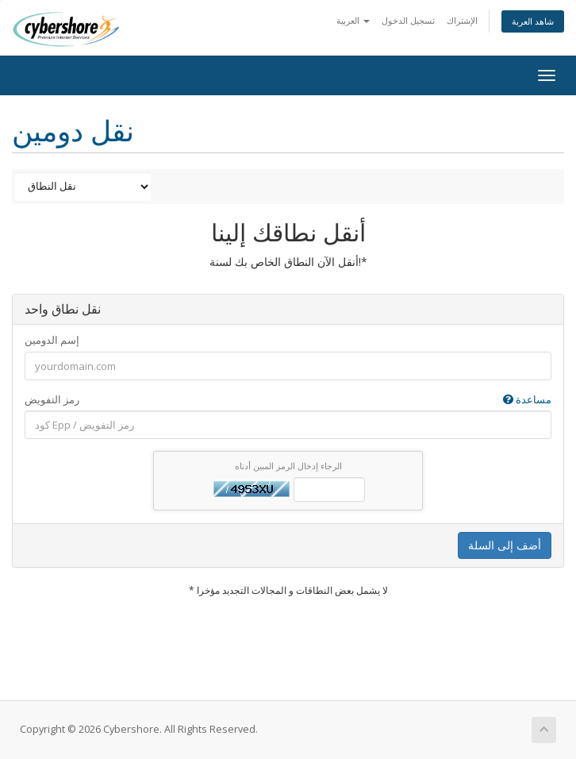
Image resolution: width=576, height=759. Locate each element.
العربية (353, 20)
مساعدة (527, 399)
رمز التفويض (288, 399)
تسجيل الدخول (408, 20)
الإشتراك (462, 20)
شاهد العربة (533, 21)
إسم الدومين (52, 340)
